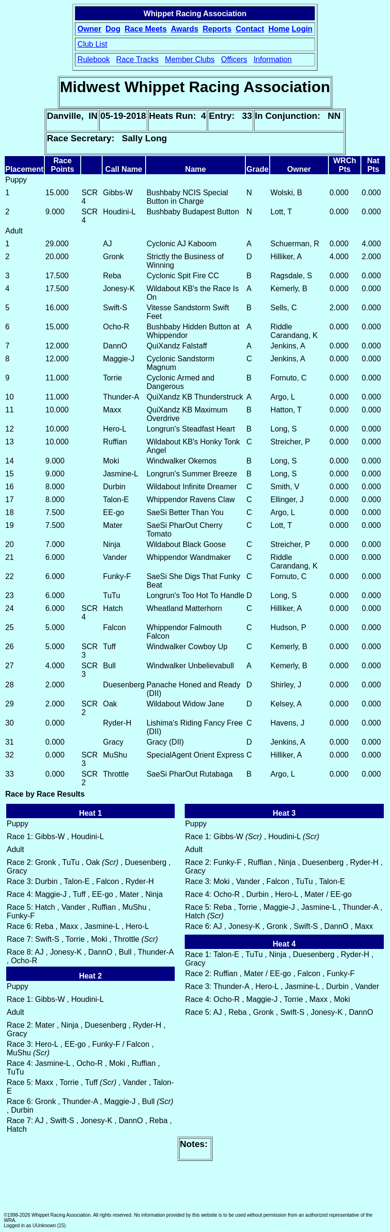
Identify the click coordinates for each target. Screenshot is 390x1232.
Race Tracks (137, 59)
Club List (92, 44)
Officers (234, 59)
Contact (250, 29)
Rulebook (93, 59)
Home (278, 29)
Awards (185, 29)
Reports (216, 29)
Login (302, 29)
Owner (89, 29)
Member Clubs (190, 59)
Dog (112, 29)
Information (272, 59)
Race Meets (146, 29)
